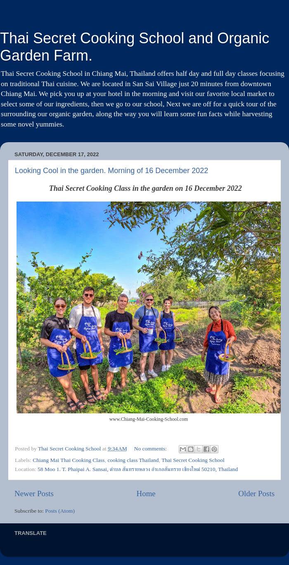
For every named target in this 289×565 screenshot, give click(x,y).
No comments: (151, 448)
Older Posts (256, 493)
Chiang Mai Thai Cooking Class (69, 460)
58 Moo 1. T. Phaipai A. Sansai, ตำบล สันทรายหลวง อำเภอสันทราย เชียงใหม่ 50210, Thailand (138, 469)
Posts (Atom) (60, 511)
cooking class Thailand (133, 460)
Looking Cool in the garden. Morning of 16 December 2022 (111, 170)
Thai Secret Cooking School (193, 460)
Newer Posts (34, 493)
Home (146, 493)
